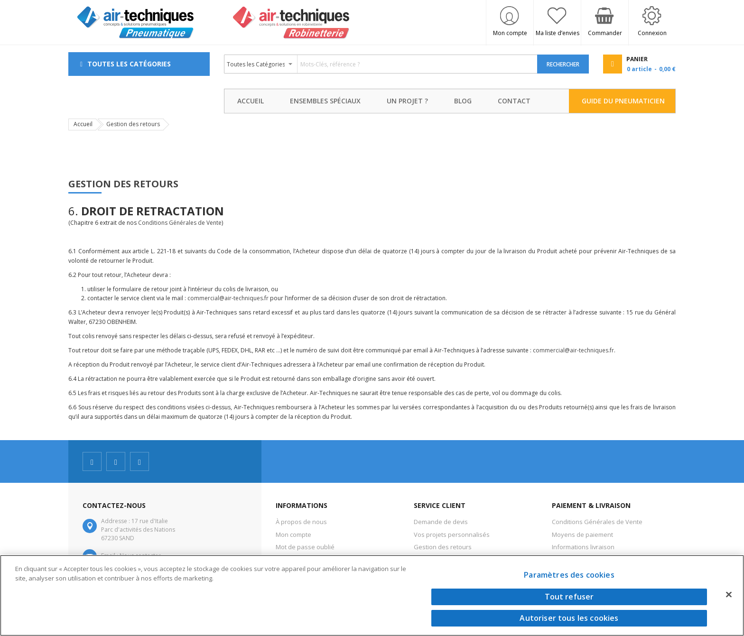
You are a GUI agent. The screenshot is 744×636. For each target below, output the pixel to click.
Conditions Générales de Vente (180, 223)
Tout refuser (569, 596)
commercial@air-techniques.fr (228, 298)
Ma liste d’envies (557, 33)
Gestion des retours (443, 547)
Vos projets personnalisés (452, 534)
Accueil (83, 124)
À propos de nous (301, 521)
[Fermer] (728, 594)
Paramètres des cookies (569, 575)
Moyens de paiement (582, 534)
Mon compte (510, 33)
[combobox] (381, 64)
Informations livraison (583, 547)
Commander (605, 33)
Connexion (652, 33)
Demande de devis (441, 521)
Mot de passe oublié (305, 547)
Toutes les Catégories (129, 63)
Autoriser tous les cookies (569, 618)
